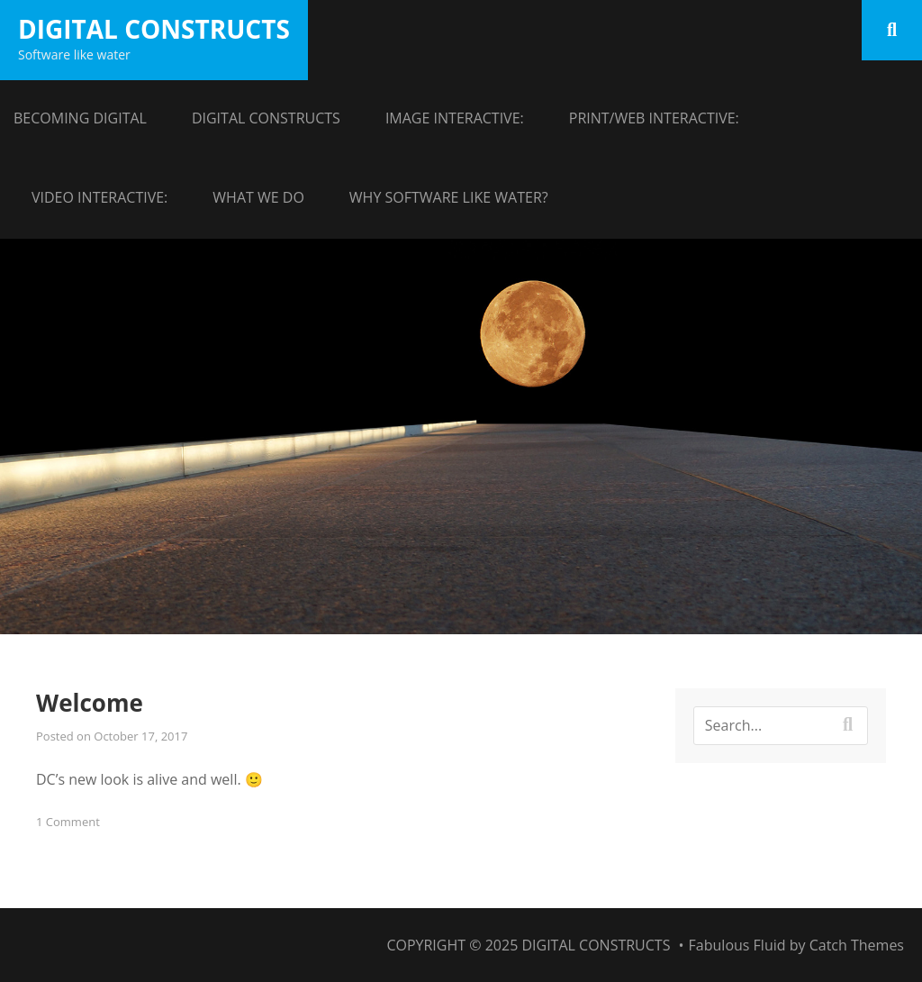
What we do (258, 197)
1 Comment (68, 822)
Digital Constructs (154, 29)
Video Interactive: (99, 197)
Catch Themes (856, 945)
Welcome (89, 702)
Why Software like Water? (448, 197)
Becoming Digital (80, 118)
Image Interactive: (454, 118)
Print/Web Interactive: (654, 118)
